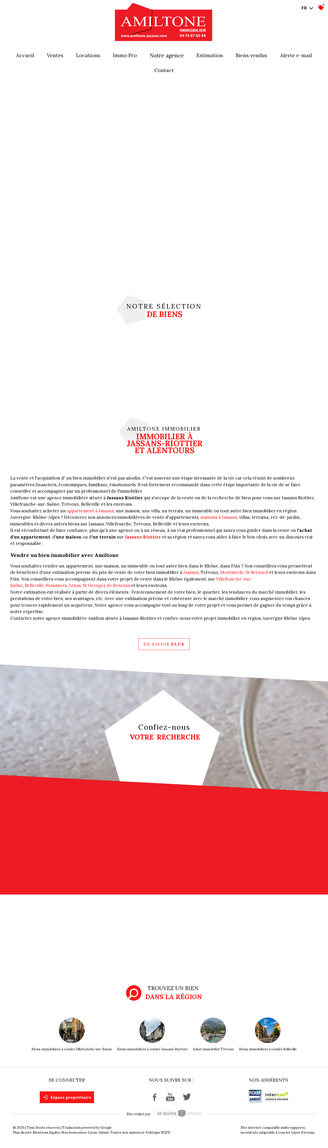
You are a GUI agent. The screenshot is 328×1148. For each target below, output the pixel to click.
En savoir (164, 644)
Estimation (210, 55)
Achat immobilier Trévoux (213, 1049)
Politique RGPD (158, 1132)
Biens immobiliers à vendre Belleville (268, 1049)
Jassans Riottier (143, 537)
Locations (88, 55)
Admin (103, 1132)
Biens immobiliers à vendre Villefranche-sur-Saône (72, 1049)
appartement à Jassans (90, 511)
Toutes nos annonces (127, 1132)
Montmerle (232, 572)
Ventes (55, 55)
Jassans (191, 572)
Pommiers (56, 585)
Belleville (34, 585)
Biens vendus (251, 55)
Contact (164, 70)
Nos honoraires (73, 1132)
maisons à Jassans (218, 517)
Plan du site (22, 1132)
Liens (92, 1132)
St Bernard (257, 572)
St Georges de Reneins (106, 585)
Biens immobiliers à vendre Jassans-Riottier (152, 1049)
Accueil (25, 55)
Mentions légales (46, 1132)
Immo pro (125, 55)
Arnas (75, 585)
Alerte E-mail (296, 55)
